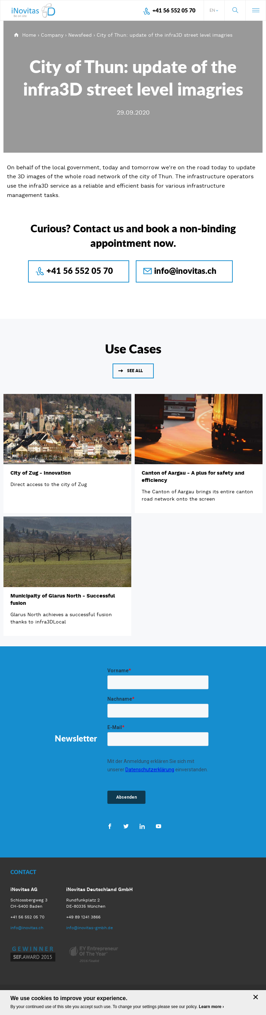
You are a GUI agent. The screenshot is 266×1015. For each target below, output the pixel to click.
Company (52, 35)
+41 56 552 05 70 (173, 10)
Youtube (158, 826)
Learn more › (211, 1006)
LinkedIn (142, 826)
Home (29, 35)
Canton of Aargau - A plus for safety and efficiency (193, 476)
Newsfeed (80, 35)
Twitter (125, 826)
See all (135, 370)
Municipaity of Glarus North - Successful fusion (62, 599)
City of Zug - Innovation (40, 473)
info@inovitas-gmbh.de (89, 927)
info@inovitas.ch (185, 271)
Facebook (109, 826)
